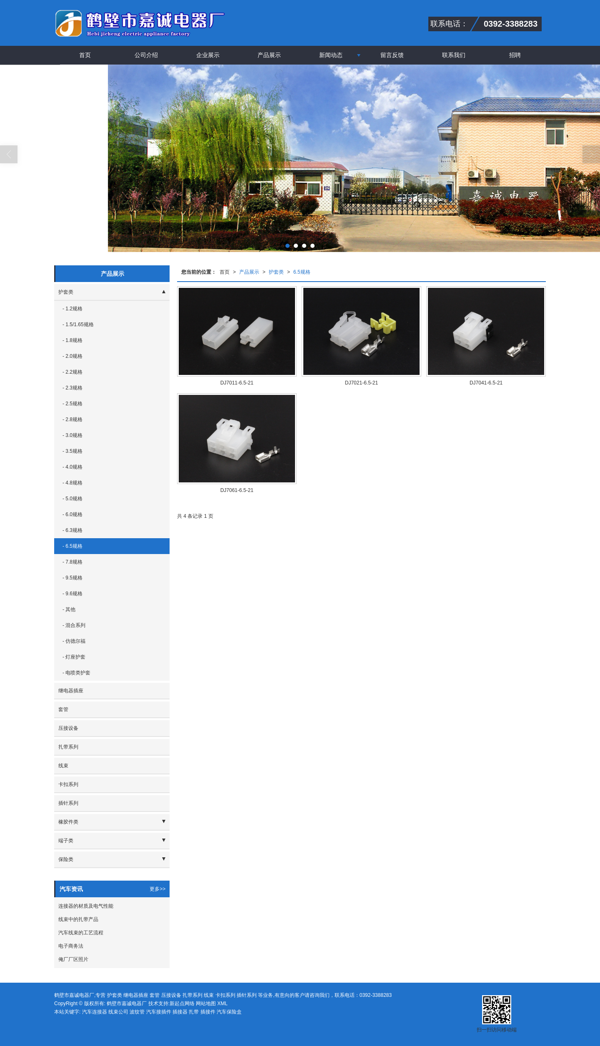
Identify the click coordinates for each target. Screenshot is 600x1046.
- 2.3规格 (72, 388)
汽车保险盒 (229, 1012)
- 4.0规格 (72, 467)
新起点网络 (182, 1003)
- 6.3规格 (72, 530)
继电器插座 (70, 691)
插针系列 (68, 803)
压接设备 (68, 728)
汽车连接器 (94, 1012)
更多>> (157, 889)
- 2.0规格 (72, 356)
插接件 (207, 1012)
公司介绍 (146, 55)
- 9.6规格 (72, 594)
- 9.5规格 (72, 578)
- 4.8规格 (72, 483)
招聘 (515, 55)
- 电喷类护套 (76, 673)
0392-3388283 (376, 995)
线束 (63, 766)
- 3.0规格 (72, 435)
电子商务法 (70, 946)
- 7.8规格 (72, 562)
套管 (63, 709)
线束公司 (118, 1012)
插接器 (180, 1012)
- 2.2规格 (72, 372)
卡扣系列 (68, 784)
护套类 (276, 272)
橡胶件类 (68, 822)
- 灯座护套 (73, 657)
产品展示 (269, 55)
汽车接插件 (158, 1012)
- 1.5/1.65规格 (78, 324)
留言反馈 (392, 55)
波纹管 (137, 1012)
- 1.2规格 (72, 309)
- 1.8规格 (72, 340)
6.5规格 (301, 272)
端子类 (65, 841)
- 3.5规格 (72, 451)
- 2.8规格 (72, 419)
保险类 (65, 859)
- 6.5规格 (72, 546)
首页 (85, 55)
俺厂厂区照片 (73, 959)
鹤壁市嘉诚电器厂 (127, 1003)
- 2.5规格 (72, 404)
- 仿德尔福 (73, 641)
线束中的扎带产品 (78, 919)
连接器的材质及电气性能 (85, 906)
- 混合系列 (73, 625)
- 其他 (68, 609)
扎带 (194, 1012)
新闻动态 (330, 55)
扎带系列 (68, 747)
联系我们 (453, 55)
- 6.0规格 (72, 514)
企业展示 (208, 55)
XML (223, 1003)
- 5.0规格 (72, 499)
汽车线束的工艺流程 (80, 933)
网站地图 (206, 1003)
